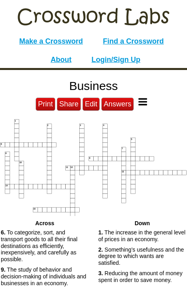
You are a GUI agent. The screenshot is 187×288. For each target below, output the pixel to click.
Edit (91, 104)
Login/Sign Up (116, 60)
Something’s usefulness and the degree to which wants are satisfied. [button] (141, 256)
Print (45, 104)
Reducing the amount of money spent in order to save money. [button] (141, 276)
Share (68, 104)
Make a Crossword (51, 41)
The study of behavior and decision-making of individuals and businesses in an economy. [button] (43, 276)
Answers (117, 104)
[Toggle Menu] (143, 102)
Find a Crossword (133, 41)
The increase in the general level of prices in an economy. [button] (142, 235)
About (61, 60)
